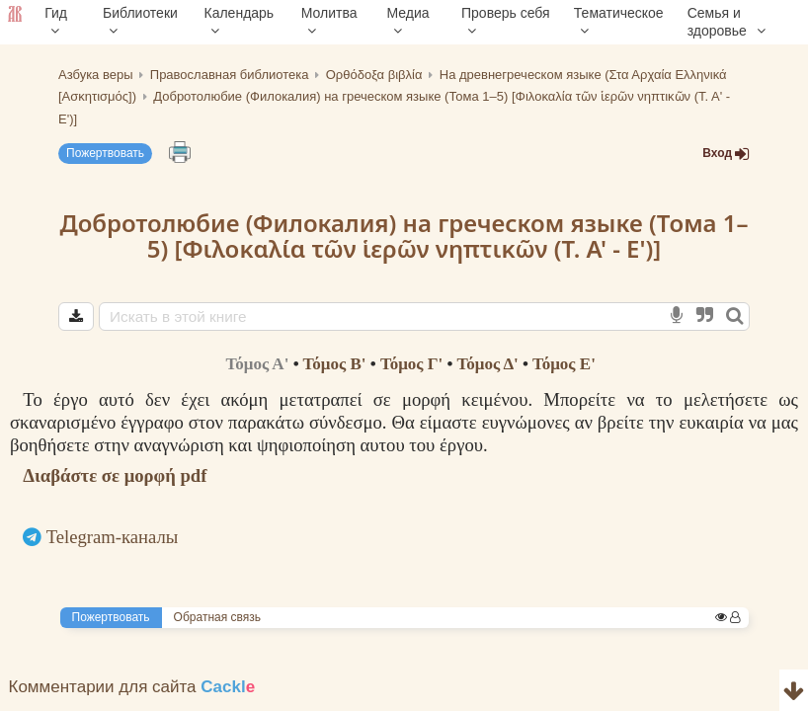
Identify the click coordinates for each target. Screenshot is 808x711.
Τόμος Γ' (411, 364)
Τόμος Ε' (564, 364)
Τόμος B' (334, 364)
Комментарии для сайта (132, 686)
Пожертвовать (105, 153)
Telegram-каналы (112, 536)
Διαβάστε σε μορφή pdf (114, 475)
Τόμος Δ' (487, 364)
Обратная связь (217, 617)
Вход (726, 153)
